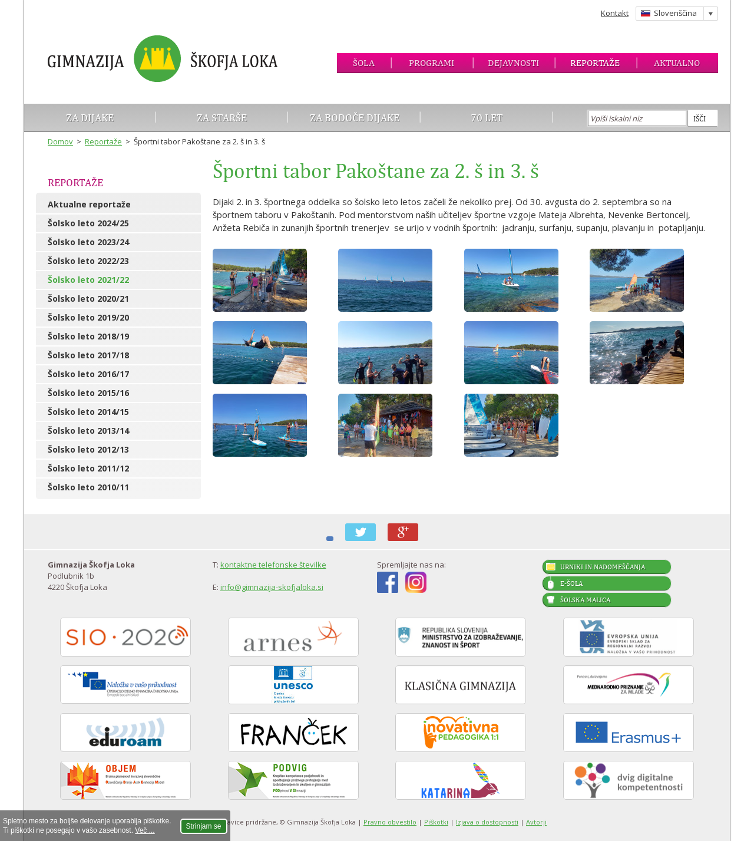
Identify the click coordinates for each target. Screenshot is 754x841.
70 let (487, 117)
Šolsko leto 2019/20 (88, 317)
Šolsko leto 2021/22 (88, 279)
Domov (60, 141)
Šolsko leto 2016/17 (88, 374)
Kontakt (615, 13)
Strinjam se (203, 826)
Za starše (222, 117)
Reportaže (595, 62)
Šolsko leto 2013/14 (88, 430)
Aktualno (677, 62)
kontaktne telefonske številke (273, 564)
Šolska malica (585, 600)
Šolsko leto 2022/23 (88, 260)
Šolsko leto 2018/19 (88, 336)
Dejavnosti (513, 62)
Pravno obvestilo (389, 821)
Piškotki (436, 821)
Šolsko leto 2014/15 (88, 411)
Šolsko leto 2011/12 (88, 468)
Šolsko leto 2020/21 (88, 298)
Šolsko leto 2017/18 (88, 355)
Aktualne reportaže (89, 204)
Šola (364, 62)
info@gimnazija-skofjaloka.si (271, 587)
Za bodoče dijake (354, 117)
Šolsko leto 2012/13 (88, 449)
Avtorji (536, 821)
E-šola (571, 583)
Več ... (144, 830)
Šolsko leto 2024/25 (88, 223)
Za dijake (90, 117)
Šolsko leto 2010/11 (88, 487)
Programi (431, 62)
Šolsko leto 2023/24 (88, 242)
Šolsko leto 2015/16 (88, 392)
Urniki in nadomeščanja (602, 567)
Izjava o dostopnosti (487, 821)
